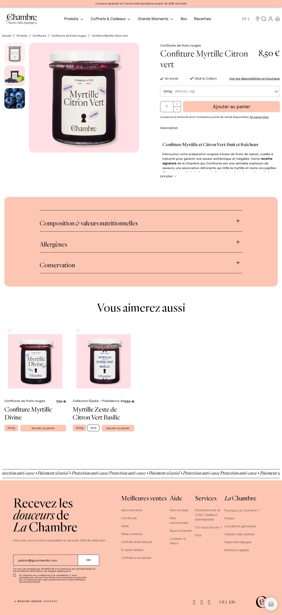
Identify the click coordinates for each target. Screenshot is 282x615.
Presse (229, 518)
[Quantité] (166, 106)
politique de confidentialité (76, 568)
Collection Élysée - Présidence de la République (109, 401)
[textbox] (220, 91)
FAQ (198, 535)
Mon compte (179, 510)
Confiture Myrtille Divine (28, 413)
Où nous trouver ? (208, 527)
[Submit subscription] (88, 560)
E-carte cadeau (132, 550)
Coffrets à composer (136, 558)
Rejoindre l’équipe (237, 542)
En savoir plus (259, 117)
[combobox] (220, 91)
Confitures (129, 518)
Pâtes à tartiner (131, 534)
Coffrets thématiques (136, 542)
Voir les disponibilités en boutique (254, 78)
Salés (125, 526)
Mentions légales (236, 550)
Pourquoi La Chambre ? (242, 510)
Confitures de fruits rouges (180, 45)
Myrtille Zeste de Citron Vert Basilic (96, 413)
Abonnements (131, 510)
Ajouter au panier (231, 106)
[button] (271, 604)
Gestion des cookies (239, 534)
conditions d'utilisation (30, 571)
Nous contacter (181, 531)
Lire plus (168, 176)
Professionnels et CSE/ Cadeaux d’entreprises (207, 514)
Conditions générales (240, 526)
